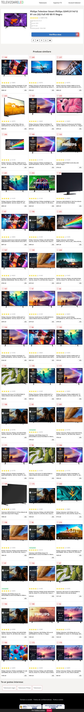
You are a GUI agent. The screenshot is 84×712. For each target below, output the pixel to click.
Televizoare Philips (24, 688)
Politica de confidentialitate (43, 700)
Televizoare (43, 3)
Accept (49, 710)
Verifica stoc (64, 34)
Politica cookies (58, 700)
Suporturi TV (57, 3)
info (25, 90)
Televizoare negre (9, 688)
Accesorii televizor (74, 3)
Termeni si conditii (26, 700)
